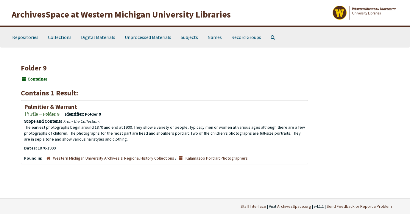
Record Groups (246, 37)
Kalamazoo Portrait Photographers (216, 158)
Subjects (189, 37)
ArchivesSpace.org (294, 206)
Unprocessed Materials (148, 37)
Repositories (25, 37)
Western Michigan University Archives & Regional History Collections (113, 158)
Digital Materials (98, 37)
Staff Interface (253, 206)
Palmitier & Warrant (50, 106)
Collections (59, 37)
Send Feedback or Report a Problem (359, 206)
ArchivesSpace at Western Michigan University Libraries (121, 14)
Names (215, 37)
